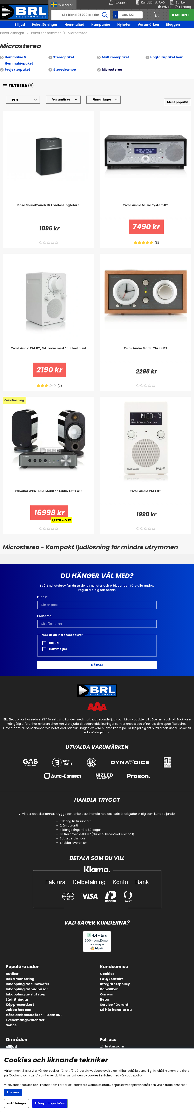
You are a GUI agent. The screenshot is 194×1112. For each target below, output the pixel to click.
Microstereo (77, 33)
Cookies (107, 973)
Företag (185, 7)
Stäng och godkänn (49, 1103)
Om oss (106, 994)
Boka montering (20, 979)
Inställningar (16, 1103)
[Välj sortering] (177, 102)
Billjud (19, 24)
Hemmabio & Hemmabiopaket (19, 60)
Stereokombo (64, 69)
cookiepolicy (134, 1075)
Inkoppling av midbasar (27, 989)
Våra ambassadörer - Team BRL (34, 1015)
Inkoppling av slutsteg (25, 994)
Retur (105, 999)
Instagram (114, 1046)
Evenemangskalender (25, 1020)
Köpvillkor (109, 989)
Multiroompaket (115, 57)
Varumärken (148, 24)
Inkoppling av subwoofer (27, 984)
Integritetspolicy (115, 984)
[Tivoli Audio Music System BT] (145, 211)
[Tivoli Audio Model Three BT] (145, 354)
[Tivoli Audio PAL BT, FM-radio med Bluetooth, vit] (48, 354)
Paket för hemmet (46, 33)
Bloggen (173, 24)
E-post (42, 597)
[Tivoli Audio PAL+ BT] (145, 497)
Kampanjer (100, 24)
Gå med (97, 665)
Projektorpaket (17, 69)
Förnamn (44, 616)
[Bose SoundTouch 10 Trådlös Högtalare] (48, 211)
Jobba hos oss (18, 1009)
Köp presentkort (20, 1004)
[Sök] (80, 15)
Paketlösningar (45, 24)
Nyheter (124, 24)
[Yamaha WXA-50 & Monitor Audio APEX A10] (48, 497)
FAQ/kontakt (111, 979)
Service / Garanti (114, 1004)
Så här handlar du (116, 1009)
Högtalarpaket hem (166, 57)
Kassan (181, 14)
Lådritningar (17, 999)
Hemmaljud (74, 24)
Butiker (12, 973)
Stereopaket (63, 57)
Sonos (11, 1025)
